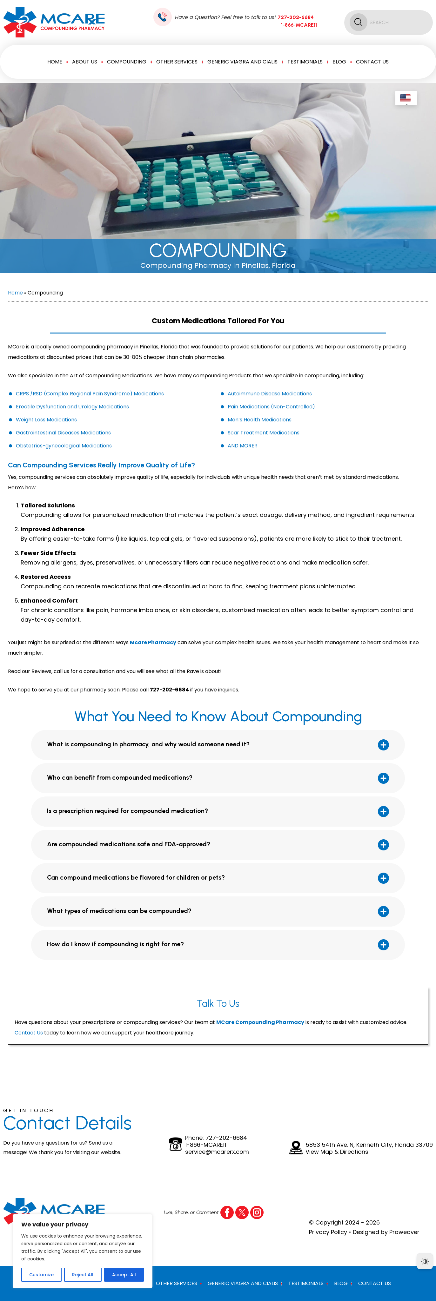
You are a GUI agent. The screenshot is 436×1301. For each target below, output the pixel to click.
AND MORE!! (243, 445)
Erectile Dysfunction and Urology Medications (72, 406)
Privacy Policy (328, 1232)
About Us (84, 61)
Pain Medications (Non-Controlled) (271, 406)
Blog (339, 61)
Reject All (82, 1274)
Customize (41, 1274)
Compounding (126, 61)
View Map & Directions (336, 1151)
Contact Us (372, 61)
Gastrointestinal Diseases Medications (63, 432)
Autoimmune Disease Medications (270, 393)
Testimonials (305, 61)
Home (54, 61)
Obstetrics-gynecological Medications (64, 445)
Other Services (177, 61)
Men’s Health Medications (260, 419)
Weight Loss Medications (46, 419)
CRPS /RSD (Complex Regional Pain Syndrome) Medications (90, 393)
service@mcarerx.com (217, 1151)
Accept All (124, 1274)
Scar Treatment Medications (263, 432)
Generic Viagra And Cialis (242, 61)
